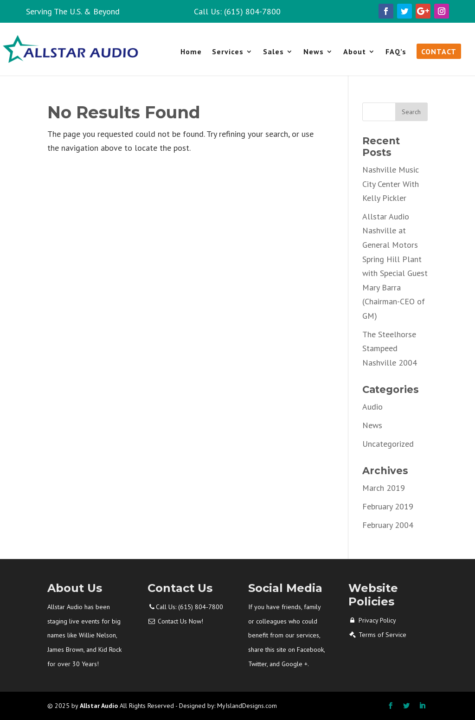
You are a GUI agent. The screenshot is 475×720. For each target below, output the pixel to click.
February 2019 (387, 506)
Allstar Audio (99, 705)
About (354, 52)
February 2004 (387, 525)
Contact (438, 52)
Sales (273, 52)
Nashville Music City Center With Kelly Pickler (390, 183)
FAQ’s (395, 52)
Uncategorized (388, 443)
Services (228, 52)
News (313, 52)
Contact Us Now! (180, 621)
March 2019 (383, 487)
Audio (372, 406)
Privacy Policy (377, 620)
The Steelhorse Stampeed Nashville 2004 (389, 348)
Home (191, 52)
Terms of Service (382, 634)
